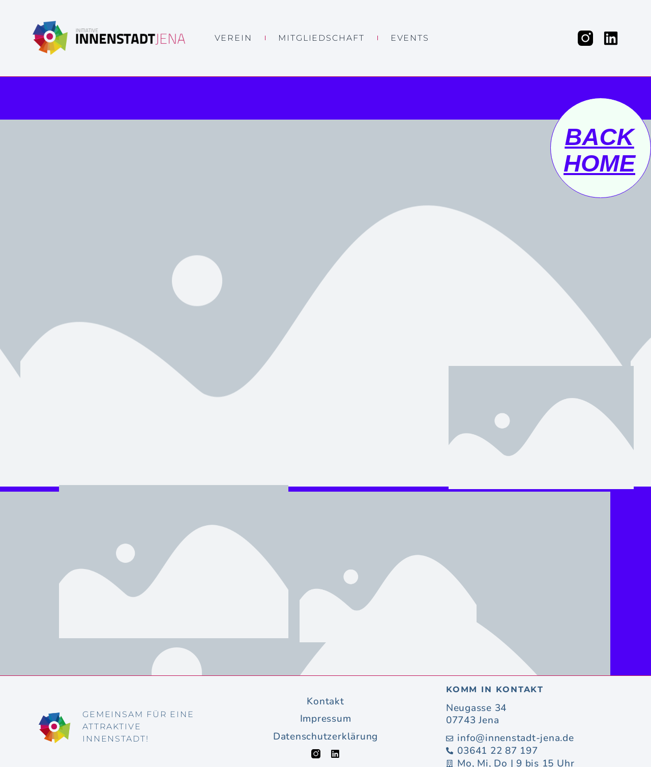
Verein (233, 38)
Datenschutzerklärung (325, 736)
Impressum (325, 719)
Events (410, 38)
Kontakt (325, 701)
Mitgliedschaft (321, 38)
